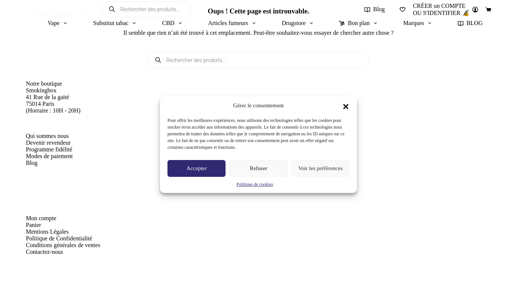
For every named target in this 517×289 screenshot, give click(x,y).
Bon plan (359, 23)
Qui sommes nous (47, 136)
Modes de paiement (49, 156)
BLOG (470, 23)
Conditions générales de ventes (63, 245)
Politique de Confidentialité (59, 238)
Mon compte (41, 218)
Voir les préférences (320, 168)
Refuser (258, 168)
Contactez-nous (44, 252)
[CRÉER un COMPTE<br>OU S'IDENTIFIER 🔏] (445, 9)
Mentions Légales (47, 231)
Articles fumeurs (233, 23)
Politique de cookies (254, 184)
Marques (418, 23)
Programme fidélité (49, 149)
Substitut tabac (116, 23)
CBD (173, 23)
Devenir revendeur (48, 142)
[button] (346, 106)
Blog (375, 9)
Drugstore (299, 23)
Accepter (197, 168)
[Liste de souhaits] (402, 9)
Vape (59, 23)
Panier (33, 225)
